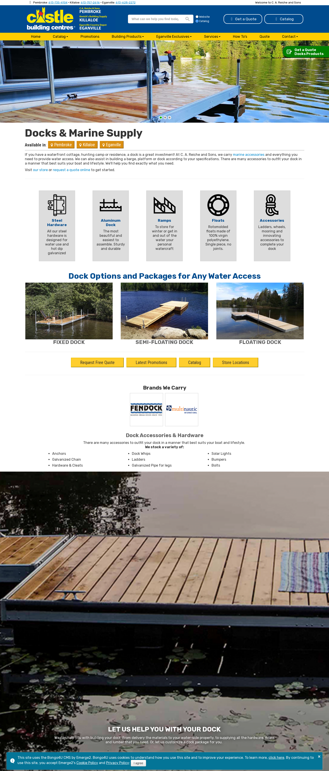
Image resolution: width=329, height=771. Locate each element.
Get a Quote (243, 19)
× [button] (319, 756)
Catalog (284, 19)
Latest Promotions (151, 362)
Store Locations (235, 362)
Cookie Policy (87, 763)
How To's (240, 36)
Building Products (126, 36)
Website (203, 16)
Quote (265, 36)
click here (276, 758)
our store (40, 170)
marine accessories (248, 155)
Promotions (90, 36)
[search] (155, 19)
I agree (138, 763)
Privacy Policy (117, 763)
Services (211, 36)
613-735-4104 (57, 2)
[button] (160, 117)
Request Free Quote (97, 362)
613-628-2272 (126, 2)
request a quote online (71, 170)
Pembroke (61, 144)
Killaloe (87, 144)
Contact (289, 36)
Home (35, 36)
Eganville (111, 144)
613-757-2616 (90, 2)
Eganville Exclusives (172, 36)
